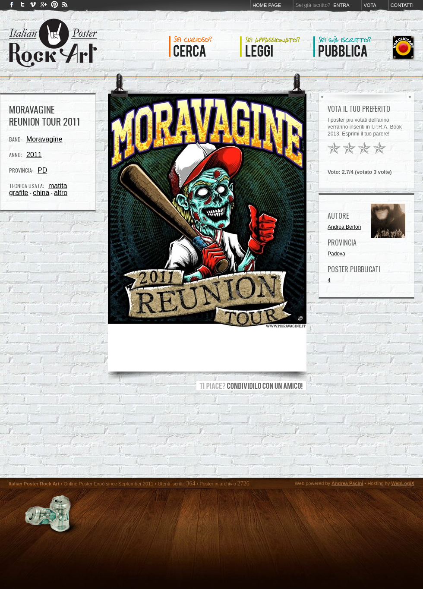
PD (42, 170)
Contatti (402, 5)
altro (60, 192)
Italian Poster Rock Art (34, 483)
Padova (336, 254)
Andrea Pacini (347, 483)
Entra (341, 5)
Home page (267, 5)
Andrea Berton (344, 227)
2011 (34, 154)
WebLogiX (402, 483)
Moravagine (44, 139)
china (41, 192)
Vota (369, 5)
